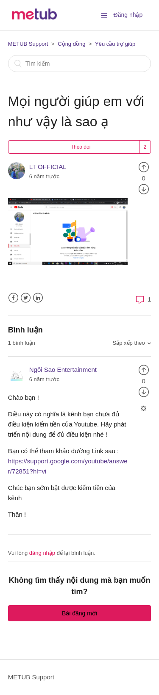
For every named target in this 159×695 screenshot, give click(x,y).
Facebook (13, 298)
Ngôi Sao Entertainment (63, 369)
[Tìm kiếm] (79, 63)
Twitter (25, 298)
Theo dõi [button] (81, 147)
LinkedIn (38, 298)
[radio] (144, 166)
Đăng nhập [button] (128, 14)
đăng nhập (42, 553)
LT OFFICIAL (48, 166)
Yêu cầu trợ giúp (115, 44)
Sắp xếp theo (129, 343)
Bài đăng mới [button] (79, 613)
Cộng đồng (71, 44)
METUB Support (28, 44)
